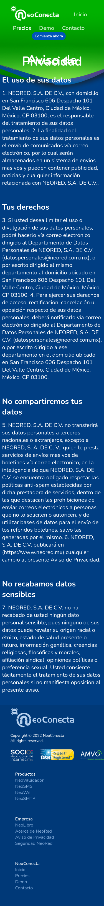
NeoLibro (24, 825)
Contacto (73, 28)
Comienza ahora (49, 36)
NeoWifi (23, 792)
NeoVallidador (29, 780)
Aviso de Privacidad (34, 837)
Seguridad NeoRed (33, 843)
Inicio (80, 14)
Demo (46, 28)
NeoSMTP (25, 799)
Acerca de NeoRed (33, 831)
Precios (22, 876)
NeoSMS (23, 786)
